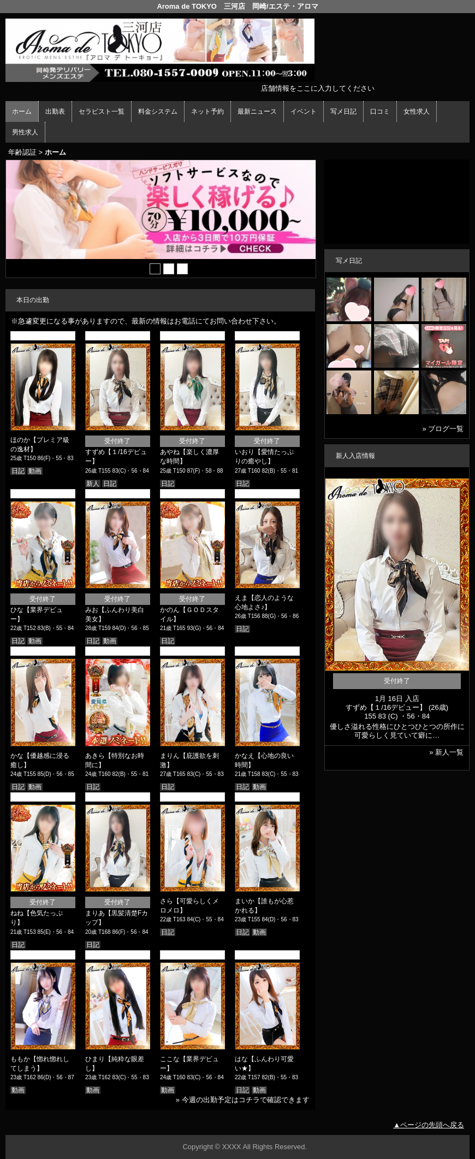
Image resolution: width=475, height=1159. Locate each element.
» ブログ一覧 (443, 429)
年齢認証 (22, 152)
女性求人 (416, 111)
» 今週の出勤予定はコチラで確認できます (243, 1100)
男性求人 (25, 132)
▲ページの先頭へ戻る (428, 1125)
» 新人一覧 (446, 752)
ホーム (22, 111)
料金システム (157, 111)
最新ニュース (257, 111)
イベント (303, 111)
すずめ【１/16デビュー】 (386, 707)
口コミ (380, 111)
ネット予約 (207, 111)
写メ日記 (343, 111)
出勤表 (55, 111)
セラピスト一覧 (101, 111)
